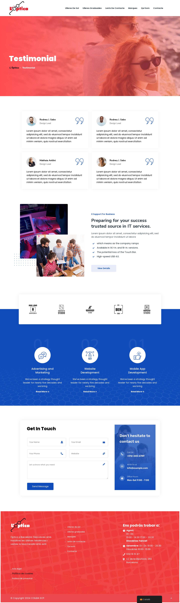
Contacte (158, 8)
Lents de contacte (114, 8)
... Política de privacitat (21, 578)
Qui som (145, 8)
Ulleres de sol (72, 8)
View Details (104, 268)
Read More (42, 391)
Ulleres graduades (92, 8)
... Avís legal (16, 568)
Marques (132, 8)
